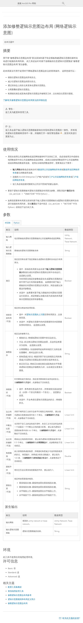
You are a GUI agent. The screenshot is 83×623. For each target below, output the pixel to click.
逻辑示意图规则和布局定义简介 (21, 599)
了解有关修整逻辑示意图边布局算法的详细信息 (25, 100)
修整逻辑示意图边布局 (18, 603)
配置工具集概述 (15, 587)
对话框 (7, 223)
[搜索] (63, 3)
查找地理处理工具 (16, 591)
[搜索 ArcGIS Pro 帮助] (39, 3)
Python (17, 223)
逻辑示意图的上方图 (35, 314)
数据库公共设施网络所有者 (50, 169)
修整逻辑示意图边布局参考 (19, 595)
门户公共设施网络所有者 (60, 177)
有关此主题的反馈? (71, 618)
